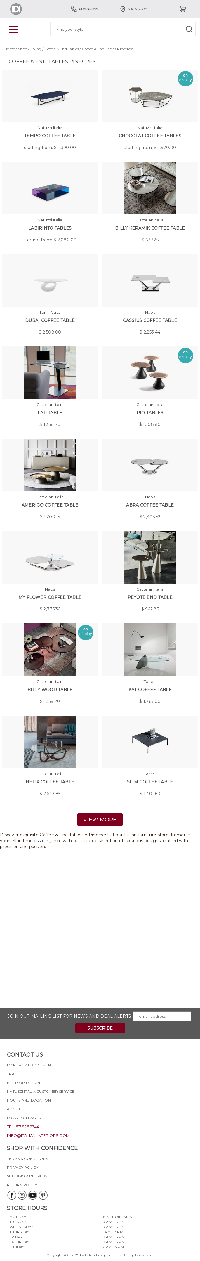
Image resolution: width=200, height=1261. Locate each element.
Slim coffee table (150, 782)
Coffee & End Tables (61, 49)
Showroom (133, 9)
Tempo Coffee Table (50, 135)
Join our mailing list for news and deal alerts (69, 1016)
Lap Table (50, 412)
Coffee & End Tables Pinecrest (107, 49)
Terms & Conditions (27, 1158)
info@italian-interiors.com (38, 1135)
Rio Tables (150, 412)
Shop (22, 49)
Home (9, 49)
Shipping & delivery (27, 1176)
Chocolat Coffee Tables (150, 135)
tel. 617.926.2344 (23, 1126)
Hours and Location (29, 1100)
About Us (16, 1109)
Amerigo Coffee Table (50, 505)
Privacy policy (22, 1167)
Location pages (24, 1118)
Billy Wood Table (49, 689)
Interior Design (23, 1082)
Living (35, 49)
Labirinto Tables (50, 228)
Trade (13, 1074)
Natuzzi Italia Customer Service (41, 1091)
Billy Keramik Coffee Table (150, 228)
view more (100, 819)
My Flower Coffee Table (49, 597)
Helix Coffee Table (50, 782)
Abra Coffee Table (150, 505)
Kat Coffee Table (150, 689)
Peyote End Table (150, 597)
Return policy (22, 1185)
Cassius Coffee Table (150, 320)
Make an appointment (30, 1065)
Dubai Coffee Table (50, 320)
